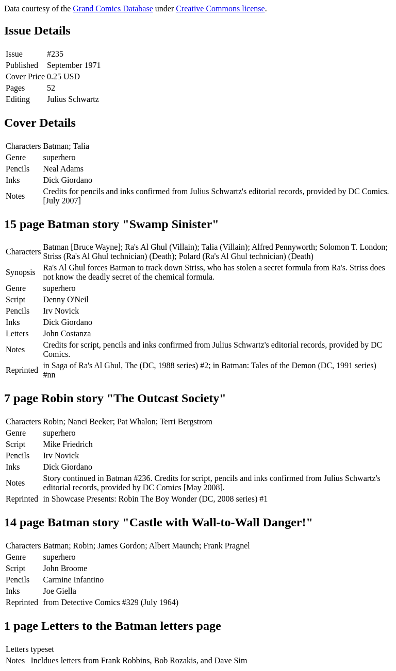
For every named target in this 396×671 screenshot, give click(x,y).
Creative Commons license (220, 8)
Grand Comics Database (113, 8)
